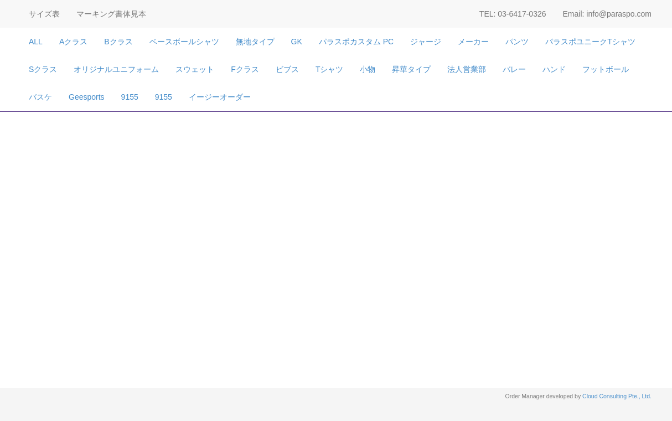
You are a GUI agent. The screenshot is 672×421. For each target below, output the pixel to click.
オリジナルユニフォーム (116, 69)
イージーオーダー (220, 97)
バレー (514, 69)
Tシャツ (330, 69)
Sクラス (43, 69)
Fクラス (245, 69)
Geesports (87, 97)
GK (296, 41)
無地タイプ (255, 41)
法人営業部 (466, 69)
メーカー (473, 41)
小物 (367, 69)
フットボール (605, 69)
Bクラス (118, 41)
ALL (36, 41)
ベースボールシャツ (184, 41)
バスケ (40, 97)
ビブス (287, 69)
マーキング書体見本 (111, 13)
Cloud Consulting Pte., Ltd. (617, 396)
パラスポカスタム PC (356, 41)
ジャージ (425, 41)
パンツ (517, 41)
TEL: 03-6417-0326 (512, 13)
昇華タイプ (411, 69)
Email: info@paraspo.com (607, 13)
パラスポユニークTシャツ (590, 41)
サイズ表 (44, 13)
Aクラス (73, 41)
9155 (129, 97)
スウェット (194, 69)
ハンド (554, 69)
